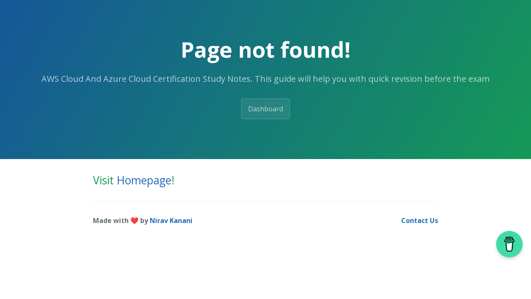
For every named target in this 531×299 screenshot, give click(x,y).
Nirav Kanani (171, 220)
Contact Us (419, 220)
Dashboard (265, 108)
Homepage (144, 180)
